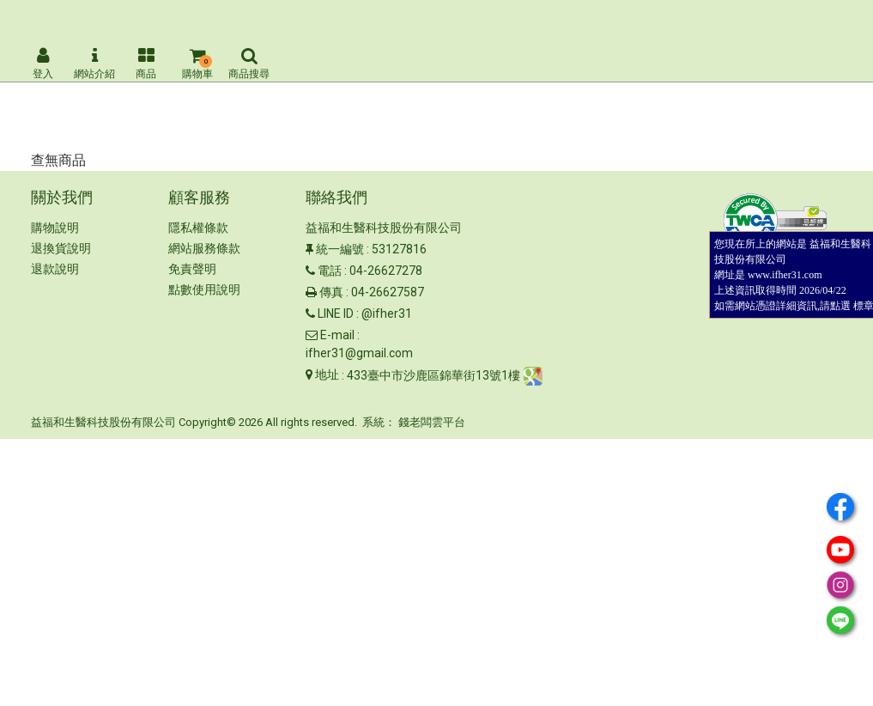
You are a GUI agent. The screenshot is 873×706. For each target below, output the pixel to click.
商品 (146, 63)
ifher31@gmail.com (359, 353)
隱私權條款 (198, 227)
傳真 (331, 292)
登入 (43, 63)
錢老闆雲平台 (431, 422)
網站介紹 (94, 63)
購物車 (197, 63)
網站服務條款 (204, 248)
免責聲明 (192, 269)
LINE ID (336, 313)
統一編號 (340, 249)
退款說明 (55, 269)
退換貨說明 (61, 248)
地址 (327, 374)
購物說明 (55, 227)
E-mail (337, 335)
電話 (330, 270)
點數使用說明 (204, 289)
